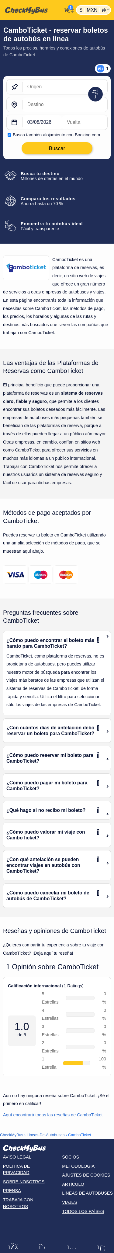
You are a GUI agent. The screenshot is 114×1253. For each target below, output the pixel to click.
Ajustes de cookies (86, 1175)
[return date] (84, 122)
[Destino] (64, 105)
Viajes (69, 1202)
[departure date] (42, 122)
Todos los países (83, 1211)
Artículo (73, 1184)
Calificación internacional (34, 985)
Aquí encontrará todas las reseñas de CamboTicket (52, 1114)
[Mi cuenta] (67, 9)
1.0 (22, 1027)
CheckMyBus (11, 1135)
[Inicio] (31, 10)
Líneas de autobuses (87, 1193)
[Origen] (64, 87)
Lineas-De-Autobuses (46, 1135)
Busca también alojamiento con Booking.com (56, 134)
